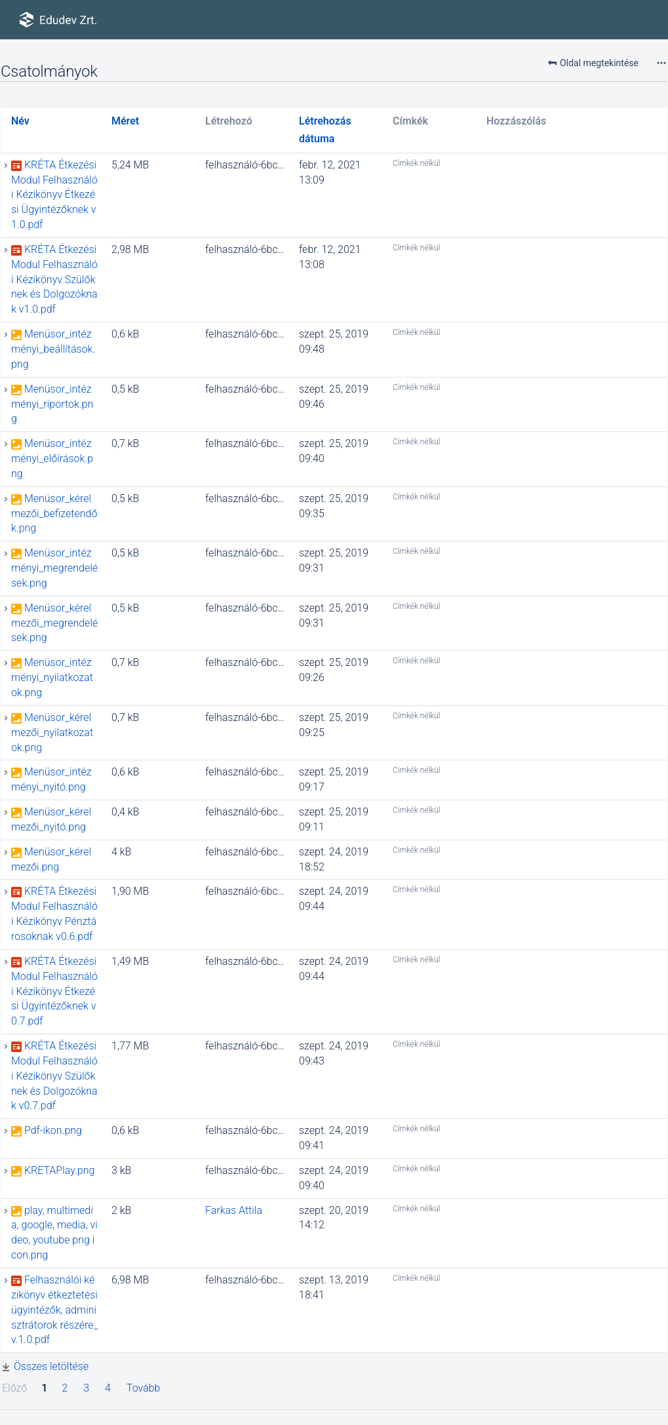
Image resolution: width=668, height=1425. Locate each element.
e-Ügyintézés (7, 52)
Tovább (144, 1388)
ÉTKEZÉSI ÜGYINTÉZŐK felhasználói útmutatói (15, 52)
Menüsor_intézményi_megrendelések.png (54, 568)
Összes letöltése (51, 1366)
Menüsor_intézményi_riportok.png (52, 404)
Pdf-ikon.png (53, 1130)
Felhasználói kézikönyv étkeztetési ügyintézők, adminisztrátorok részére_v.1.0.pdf (54, 1310)
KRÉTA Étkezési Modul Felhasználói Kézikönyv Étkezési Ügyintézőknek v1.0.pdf (54, 195)
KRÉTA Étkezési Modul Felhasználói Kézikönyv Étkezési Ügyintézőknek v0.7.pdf (54, 991)
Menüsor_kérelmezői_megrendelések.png (54, 623)
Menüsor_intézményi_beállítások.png (53, 349)
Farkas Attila (233, 1210)
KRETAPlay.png (59, 1170)
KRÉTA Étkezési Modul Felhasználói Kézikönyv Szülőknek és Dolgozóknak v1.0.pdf (54, 279)
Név (20, 121)
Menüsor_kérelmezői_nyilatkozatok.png (52, 732)
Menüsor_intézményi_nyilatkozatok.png (52, 677)
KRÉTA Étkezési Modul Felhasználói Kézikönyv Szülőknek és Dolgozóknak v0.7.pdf (54, 1076)
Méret (125, 121)
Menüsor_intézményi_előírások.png (52, 458)
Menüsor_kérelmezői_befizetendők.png (54, 513)
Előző (14, 1388)
